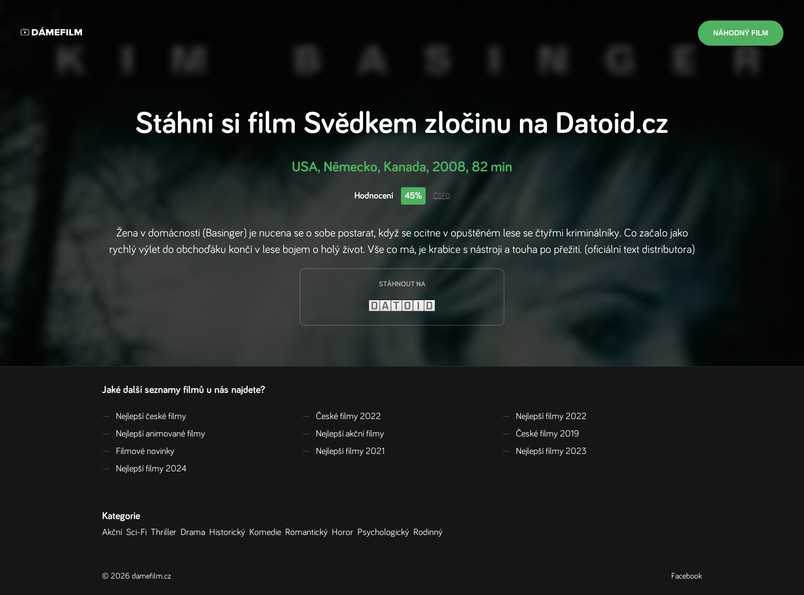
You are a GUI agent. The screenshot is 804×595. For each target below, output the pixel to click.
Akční (114, 532)
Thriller (165, 532)
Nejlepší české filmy (144, 416)
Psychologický (385, 532)
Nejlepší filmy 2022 (544, 416)
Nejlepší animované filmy (153, 434)
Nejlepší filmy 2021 (343, 451)
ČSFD (441, 196)
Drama (194, 532)
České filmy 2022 (341, 416)
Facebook (686, 576)
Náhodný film (740, 33)
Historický (229, 532)
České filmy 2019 (540, 434)
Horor (344, 532)
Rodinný (430, 532)
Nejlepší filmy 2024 (144, 469)
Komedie (267, 532)
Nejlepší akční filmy (343, 434)
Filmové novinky (138, 451)
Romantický (308, 532)
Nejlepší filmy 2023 (544, 451)
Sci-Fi (138, 532)
